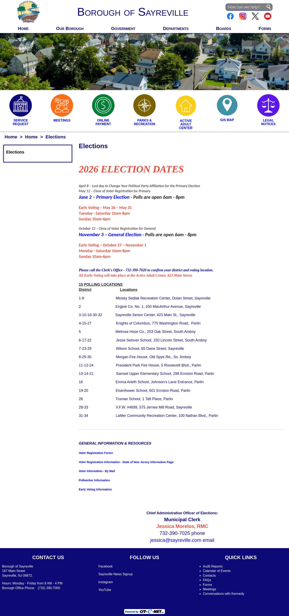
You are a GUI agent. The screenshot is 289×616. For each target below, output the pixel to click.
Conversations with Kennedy (223, 593)
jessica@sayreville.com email (182, 540)
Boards (223, 28)
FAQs (207, 580)
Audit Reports (213, 566)
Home (23, 28)
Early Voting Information (95, 489)
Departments (176, 28)
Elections (17, 152)
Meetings (209, 589)
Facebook (105, 566)
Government (123, 28)
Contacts (209, 575)
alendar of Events (218, 571)
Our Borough (70, 28)
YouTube (104, 590)
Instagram (105, 582)
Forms (265, 28)
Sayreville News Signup (115, 574)
